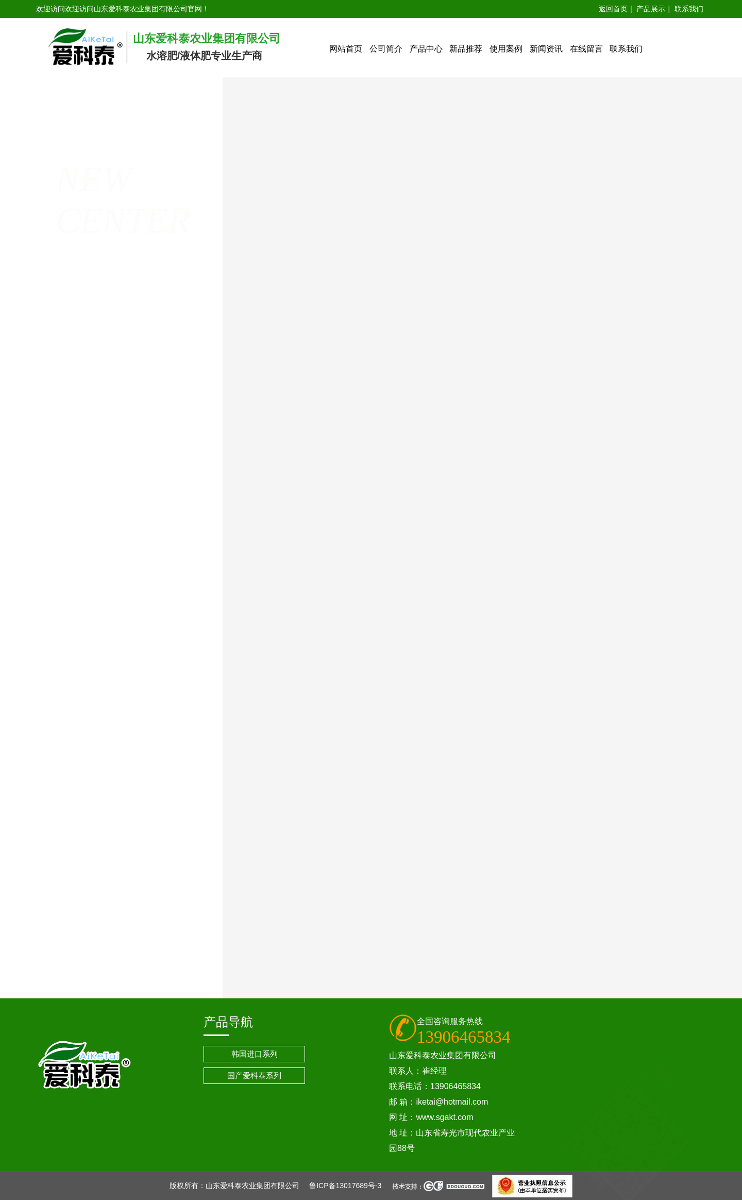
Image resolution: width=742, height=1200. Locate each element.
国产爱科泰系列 (254, 1075)
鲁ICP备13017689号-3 (345, 1185)
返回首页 (613, 9)
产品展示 (650, 9)
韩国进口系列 (254, 1053)
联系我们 (688, 9)
